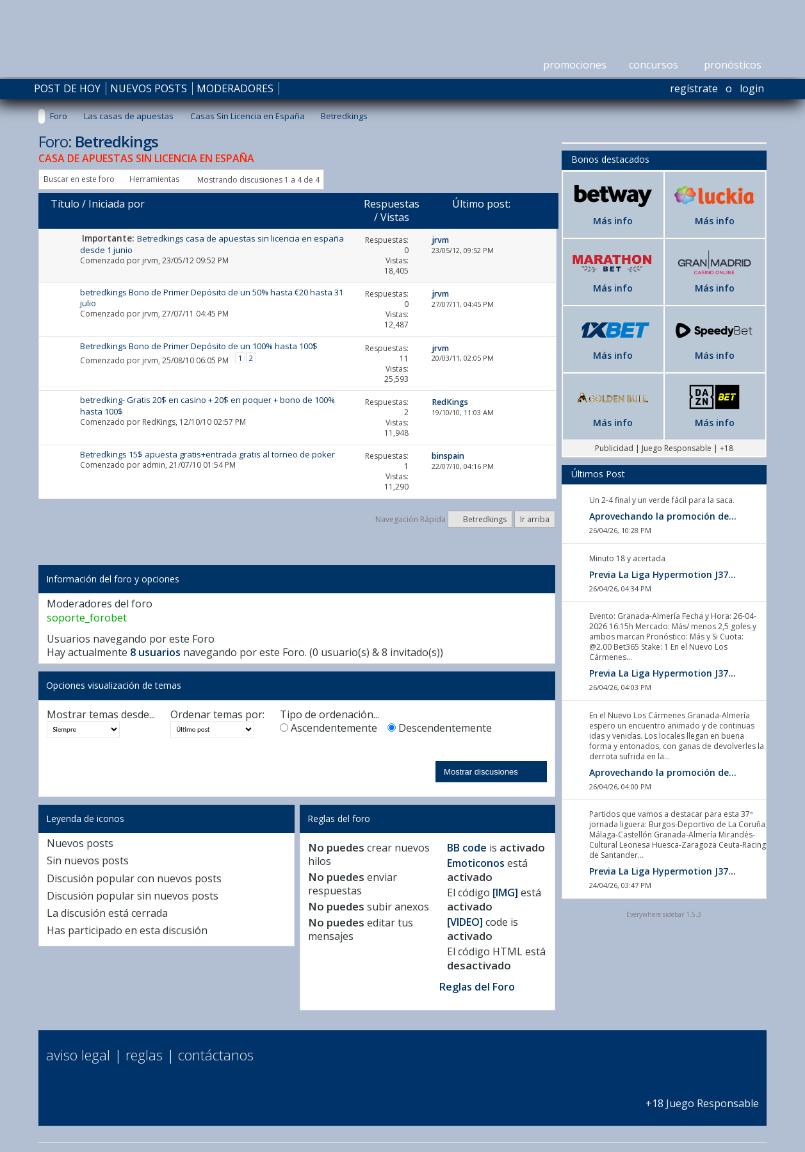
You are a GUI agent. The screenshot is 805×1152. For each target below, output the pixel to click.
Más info (613, 221)
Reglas (144, 1054)
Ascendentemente (328, 728)
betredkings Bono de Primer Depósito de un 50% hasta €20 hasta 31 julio (211, 297)
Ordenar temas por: (217, 714)
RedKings (158, 421)
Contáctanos (216, 1054)
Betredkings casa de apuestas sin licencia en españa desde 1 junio (212, 244)
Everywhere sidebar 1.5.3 (663, 914)
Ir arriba (534, 519)
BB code (467, 848)
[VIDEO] (465, 922)
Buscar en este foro (79, 179)
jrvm (150, 260)
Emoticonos (476, 863)
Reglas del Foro (477, 987)
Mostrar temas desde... (101, 714)
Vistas (394, 217)
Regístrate (694, 88)
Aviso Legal (78, 1054)
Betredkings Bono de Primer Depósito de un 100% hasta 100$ (199, 346)
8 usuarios (155, 652)
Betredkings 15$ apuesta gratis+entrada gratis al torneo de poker (207, 454)
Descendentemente (439, 728)
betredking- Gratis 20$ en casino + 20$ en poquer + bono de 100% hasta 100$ (207, 405)
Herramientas (154, 179)
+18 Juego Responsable (702, 1096)
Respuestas (391, 204)
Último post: (481, 204)
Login (752, 88)
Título (65, 204)
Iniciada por (116, 204)
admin (153, 464)
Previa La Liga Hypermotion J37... (662, 574)
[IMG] (505, 892)
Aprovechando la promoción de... (662, 516)
